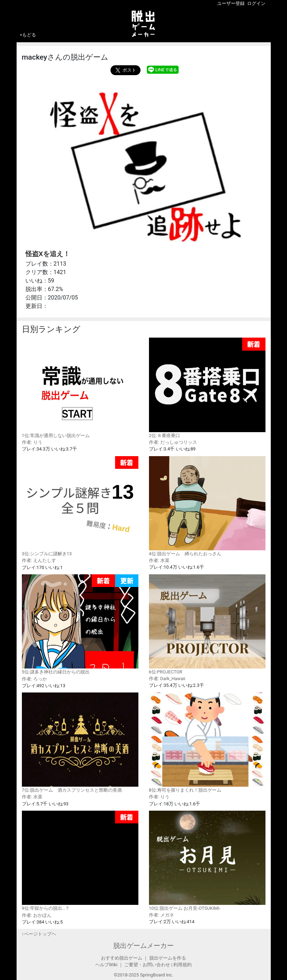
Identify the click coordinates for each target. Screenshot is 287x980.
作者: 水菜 (159, 560)
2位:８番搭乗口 (207, 388)
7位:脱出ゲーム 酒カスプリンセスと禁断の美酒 (80, 742)
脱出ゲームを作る (167, 958)
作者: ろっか (34, 679)
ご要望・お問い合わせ (147, 964)
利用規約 (182, 964)
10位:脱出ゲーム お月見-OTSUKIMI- (207, 861)
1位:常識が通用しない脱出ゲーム (80, 388)
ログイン (256, 3)
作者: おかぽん (37, 915)
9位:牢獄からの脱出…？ (80, 861)
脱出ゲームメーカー (143, 946)
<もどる (28, 34)
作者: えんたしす (39, 560)
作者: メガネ (161, 915)
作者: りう (32, 442)
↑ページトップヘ (39, 934)
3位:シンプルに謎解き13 (80, 506)
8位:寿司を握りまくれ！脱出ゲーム (207, 742)
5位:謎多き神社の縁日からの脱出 (80, 624)
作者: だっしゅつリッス (173, 442)
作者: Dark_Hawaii (167, 678)
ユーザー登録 (231, 3)
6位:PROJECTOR (207, 624)
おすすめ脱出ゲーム (121, 958)
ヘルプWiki (106, 964)
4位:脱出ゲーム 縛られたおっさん (207, 506)
